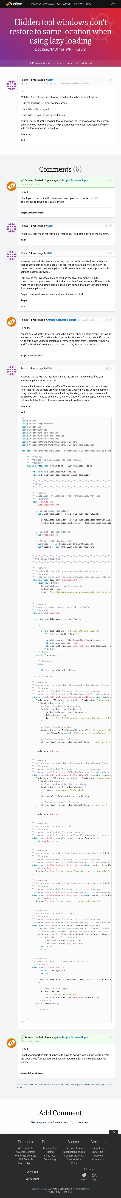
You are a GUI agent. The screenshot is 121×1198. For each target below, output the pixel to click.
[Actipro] (14, 4)
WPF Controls (25, 1148)
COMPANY (79, 4)
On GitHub (98, 1151)
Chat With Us (74, 1159)
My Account (32, 1178)
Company (98, 1142)
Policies (98, 1155)
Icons (21, 1163)
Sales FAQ (49, 1155)
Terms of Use (67, 1192)
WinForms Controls (25, 1155)
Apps (30, 1163)
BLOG (88, 4)
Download (32, 1171)
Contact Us (98, 1159)
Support (74, 1142)
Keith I (51, 79)
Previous (39, 63)
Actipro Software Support (76, 180)
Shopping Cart (50, 1148)
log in (42, 1122)
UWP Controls (25, 1159)
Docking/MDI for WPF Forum (60, 49)
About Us (98, 1148)
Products (25, 1142)
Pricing (50, 1151)
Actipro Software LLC (62, 1189)
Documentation (74, 1148)
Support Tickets (74, 1155)
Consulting (50, 1159)
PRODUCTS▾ (35, 4)
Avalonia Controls (25, 1151)
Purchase (50, 1142)
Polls (74, 1163)
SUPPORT (67, 4)
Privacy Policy (54, 1192)
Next (84, 63)
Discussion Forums (74, 1151)
